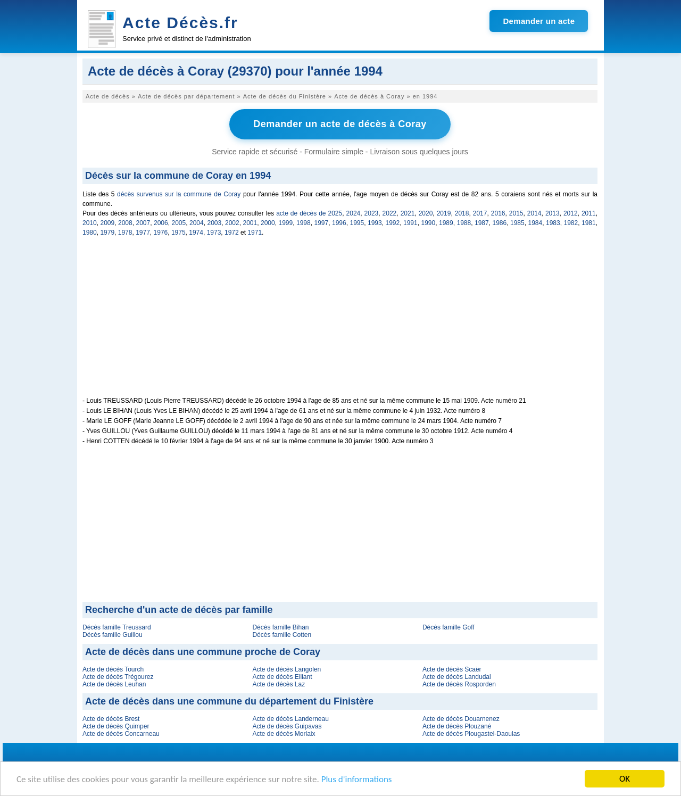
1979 (107, 232)
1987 (482, 223)
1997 (321, 223)
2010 (89, 223)
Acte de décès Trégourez (117, 677)
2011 (589, 213)
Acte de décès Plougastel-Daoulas (471, 733)
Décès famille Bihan (280, 627)
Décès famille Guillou (112, 635)
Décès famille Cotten (281, 635)
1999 (286, 223)
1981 (589, 223)
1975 (178, 232)
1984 (535, 223)
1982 (571, 223)
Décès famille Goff (448, 627)
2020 (426, 213)
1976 (161, 232)
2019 (444, 213)
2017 (480, 213)
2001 (250, 223)
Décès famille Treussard (116, 627)
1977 (143, 232)
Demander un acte (539, 21)
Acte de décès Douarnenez (461, 719)
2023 (371, 213)
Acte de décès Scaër (451, 669)
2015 (516, 213)
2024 (353, 213)
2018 (462, 213)
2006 (161, 223)
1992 (393, 223)
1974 (196, 232)
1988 (464, 223)
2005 (179, 223)
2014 (534, 213)
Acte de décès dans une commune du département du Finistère (229, 701)
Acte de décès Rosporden (459, 684)
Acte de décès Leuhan (114, 684)
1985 (517, 223)
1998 (303, 223)
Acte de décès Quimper (115, 726)
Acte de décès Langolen (286, 669)
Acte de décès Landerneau (290, 719)
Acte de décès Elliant (282, 677)
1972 (232, 232)
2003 (214, 223)
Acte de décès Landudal (456, 677)
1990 (428, 223)
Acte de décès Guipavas (286, 726)
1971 (254, 232)
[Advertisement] (339, 322)
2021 (408, 213)
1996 (339, 223)
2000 (268, 223)
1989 (446, 223)
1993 (375, 223)
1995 (357, 223)
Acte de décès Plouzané (456, 726)
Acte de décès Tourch (113, 669)
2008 (125, 223)
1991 (410, 223)
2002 (232, 223)
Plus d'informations (356, 779)
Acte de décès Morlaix (283, 733)
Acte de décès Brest (110, 719)
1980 (89, 232)
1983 (553, 223)
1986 (500, 223)
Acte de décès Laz (278, 684)
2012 (570, 213)
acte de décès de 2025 (309, 213)
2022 (390, 213)
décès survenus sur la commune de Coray (178, 194)
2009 (108, 223)
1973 (214, 232)
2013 (552, 213)
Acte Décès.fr (180, 22)
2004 (196, 223)
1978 (125, 232)
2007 (143, 223)
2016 (498, 213)
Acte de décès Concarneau (121, 733)
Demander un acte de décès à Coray (340, 124)
